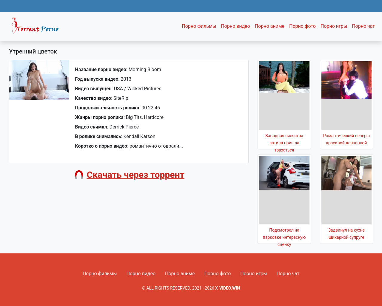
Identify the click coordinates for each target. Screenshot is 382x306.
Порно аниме (269, 26)
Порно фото (302, 26)
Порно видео (235, 26)
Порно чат (363, 26)
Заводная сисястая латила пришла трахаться (284, 142)
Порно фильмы (199, 26)
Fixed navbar (37, 27)
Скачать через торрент (135, 174)
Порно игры (334, 26)
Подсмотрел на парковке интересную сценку (284, 237)
